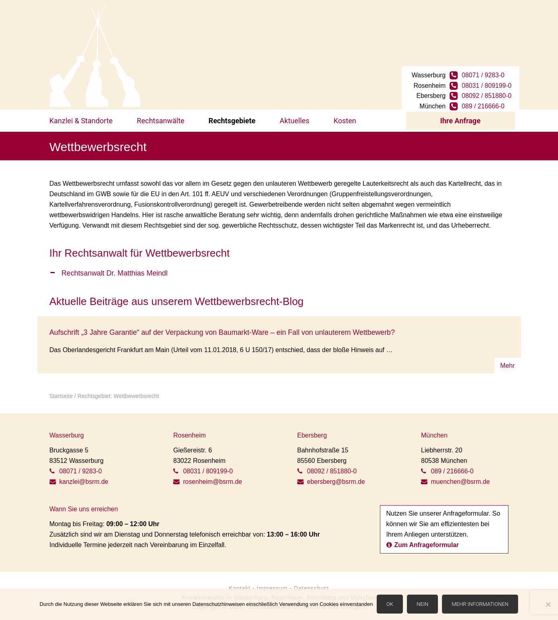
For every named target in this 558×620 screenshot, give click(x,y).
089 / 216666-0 (484, 101)
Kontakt (239, 585)
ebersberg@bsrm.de (331, 478)
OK (389, 604)
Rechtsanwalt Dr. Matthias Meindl (115, 270)
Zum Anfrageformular (423, 541)
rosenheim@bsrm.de (208, 478)
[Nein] (548, 605)
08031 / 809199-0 (487, 80)
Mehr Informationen (480, 604)
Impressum (272, 585)
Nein (422, 604)
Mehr (507, 362)
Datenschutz (312, 585)
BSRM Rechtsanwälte (95, 56)
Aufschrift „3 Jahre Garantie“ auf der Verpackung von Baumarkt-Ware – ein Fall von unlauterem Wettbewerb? (225, 330)
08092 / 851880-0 (487, 90)
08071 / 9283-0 (484, 69)
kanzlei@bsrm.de (79, 478)
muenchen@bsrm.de (456, 478)
